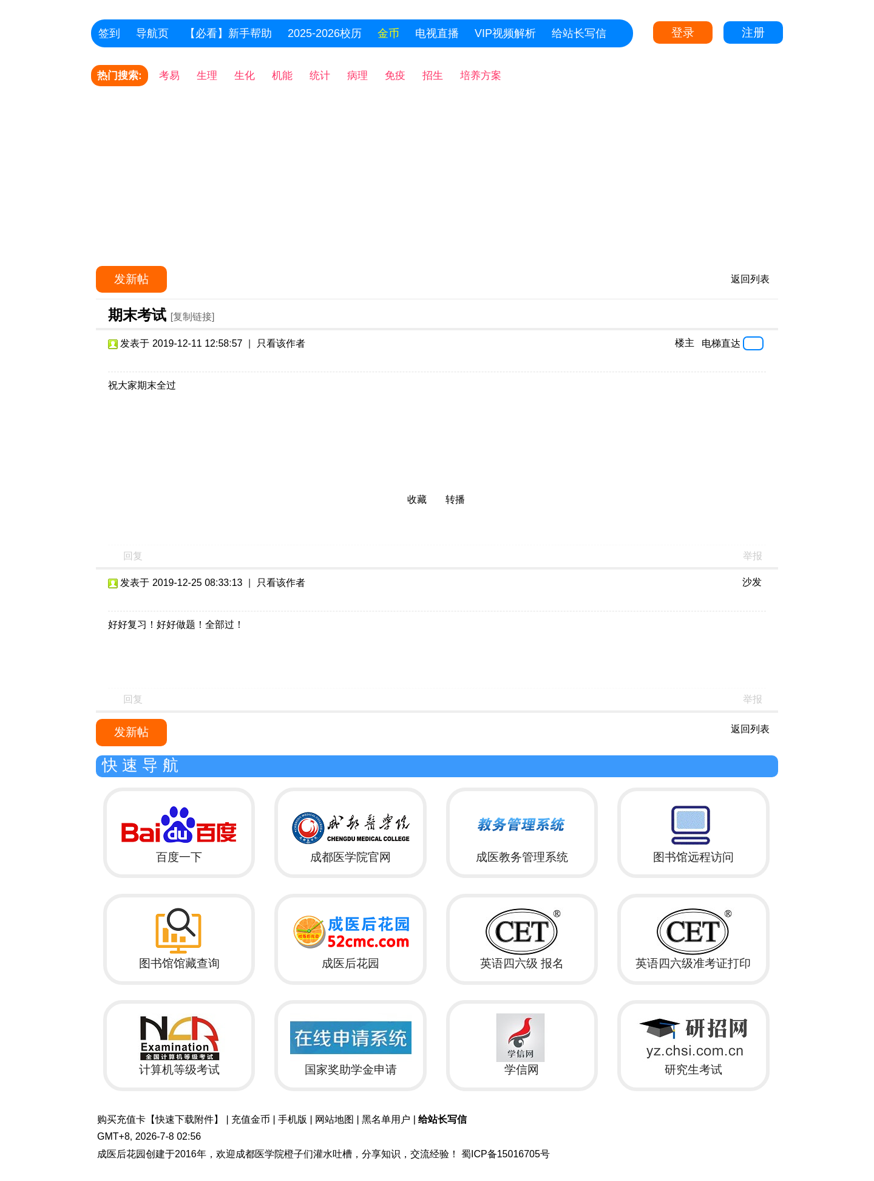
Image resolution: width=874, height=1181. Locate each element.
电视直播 (437, 33)
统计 (320, 75)
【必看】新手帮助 (228, 33)
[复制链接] (193, 316)
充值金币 (250, 1119)
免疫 (395, 75)
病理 (357, 75)
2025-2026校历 (325, 33)
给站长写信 (579, 33)
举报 (752, 556)
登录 (682, 32)
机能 (282, 75)
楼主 (684, 343)
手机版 (292, 1119)
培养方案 (480, 75)
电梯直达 (721, 343)
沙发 (752, 582)
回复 (133, 556)
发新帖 (131, 279)
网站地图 (334, 1119)
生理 (207, 75)
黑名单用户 (386, 1119)
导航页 (152, 33)
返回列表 (750, 279)
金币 (388, 33)
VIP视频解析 (505, 33)
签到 (109, 33)
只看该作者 (281, 343)
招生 (432, 75)
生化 (244, 75)
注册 (753, 32)
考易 (169, 75)
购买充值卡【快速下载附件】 (160, 1119)
